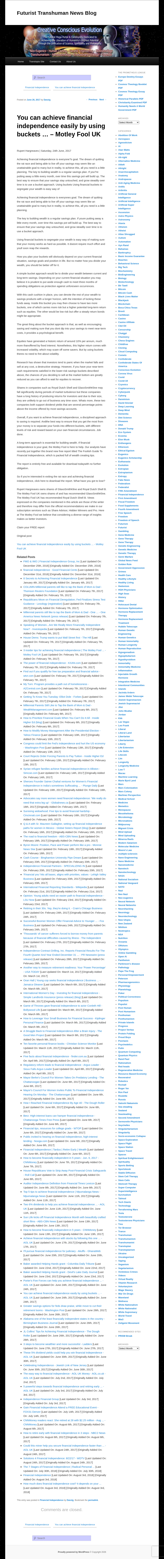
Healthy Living (126, 582)
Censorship (124, 329)
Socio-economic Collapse (132, 1136)
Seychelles (124, 1125)
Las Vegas (123, 722)
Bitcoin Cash (125, 293)
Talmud (122, 1198)
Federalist (123, 487)
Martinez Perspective (129, 795)
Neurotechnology (127, 916)
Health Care (124, 575)
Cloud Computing (127, 351)
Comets (122, 355)
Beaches (122, 260)
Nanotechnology (127, 872)
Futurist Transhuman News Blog (56, 13)
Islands (122, 689)
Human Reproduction (129, 648)
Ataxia (121, 223)
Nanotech (123, 868)
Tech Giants (124, 1202)
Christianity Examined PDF (132, 102)
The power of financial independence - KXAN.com (52, 662)
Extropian (123, 469)
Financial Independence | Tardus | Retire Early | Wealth (55, 1149)
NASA (121, 876)
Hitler (121, 601)
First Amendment (127, 498)
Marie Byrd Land (127, 780)
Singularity (124, 1132)
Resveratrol (124, 1077)
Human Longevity (127, 645)
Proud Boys (124, 1037)
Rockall (122, 1084)
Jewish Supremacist (129, 703)
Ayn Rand (123, 245)
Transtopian (124, 1246)
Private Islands (126, 1022)
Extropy (122, 476)
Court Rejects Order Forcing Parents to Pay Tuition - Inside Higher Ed (63, 756)
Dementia (123, 414)
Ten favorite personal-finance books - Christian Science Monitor (59, 1043)
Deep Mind (124, 410)
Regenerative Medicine (130, 1070)
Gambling (123, 531)
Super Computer (127, 1187)
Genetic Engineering (129, 546)
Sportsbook (124, 1169)
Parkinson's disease (129, 964)
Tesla (121, 1213)
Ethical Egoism (126, 450)
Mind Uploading (126, 835)
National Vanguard (128, 883)
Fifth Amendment (127, 491)
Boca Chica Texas (127, 307)
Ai (119, 146)
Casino (122, 318)
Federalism (124, 483)
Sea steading (125, 1107)
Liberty (122, 744)
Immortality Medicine (129, 667)
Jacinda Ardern (126, 692)
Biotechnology (126, 282)
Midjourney (124, 824)
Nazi (120, 890)
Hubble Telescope (127, 626)
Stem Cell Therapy (128, 1176)
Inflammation (125, 670)
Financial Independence (37, 1475)
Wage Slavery (125, 1290)
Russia (122, 1099)
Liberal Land (125, 733)
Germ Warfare (125, 557)
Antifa (121, 186)
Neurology (123, 912)
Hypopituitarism (126, 656)
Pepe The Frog (126, 971)
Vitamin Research (127, 1282)
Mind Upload (125, 832)
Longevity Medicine (128, 765)
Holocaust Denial (127, 604)
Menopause (124, 810)
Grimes (122, 571)
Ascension (124, 212)
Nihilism (122, 927)
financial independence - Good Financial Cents (50, 569)
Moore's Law (125, 850)
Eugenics (123, 454)
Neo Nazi (123, 894)
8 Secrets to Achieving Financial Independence (50, 578)
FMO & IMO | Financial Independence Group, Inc (51, 561)
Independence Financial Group (41, 1399)
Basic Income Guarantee (131, 256)
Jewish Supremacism (129, 700)
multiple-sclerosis (128, 853)
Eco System (124, 432)
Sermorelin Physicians (130, 1121)
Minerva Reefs (126, 839)
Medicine (123, 802)
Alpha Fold (124, 153)
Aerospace (124, 139)
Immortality (124, 663)
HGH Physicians (127, 590)
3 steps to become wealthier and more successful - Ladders (57, 1344)
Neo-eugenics (125, 898)
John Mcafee (125, 711)
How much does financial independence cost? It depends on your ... (62, 1483)
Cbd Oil (122, 326)
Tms (120, 1224)
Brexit (121, 311)
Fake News (124, 480)
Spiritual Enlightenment (131, 1158)
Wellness (123, 1301)
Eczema (122, 436)
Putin (121, 1048)
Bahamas (123, 249)
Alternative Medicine (129, 161)
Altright (122, 168)
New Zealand (125, 923)
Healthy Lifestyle (127, 579)
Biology (122, 278)
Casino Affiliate (126, 322)
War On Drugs (125, 1293)
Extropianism (125, 472)
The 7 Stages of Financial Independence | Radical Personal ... (59, 1466)
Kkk (120, 718)
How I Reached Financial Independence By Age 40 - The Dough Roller (64, 1102)
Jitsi (120, 707)
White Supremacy (127, 1312)
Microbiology (125, 817)
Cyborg (122, 395)
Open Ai (122, 956)
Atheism (122, 227)
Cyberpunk (124, 392)
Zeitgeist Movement (128, 1323)
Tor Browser (124, 1227)
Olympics (123, 949)
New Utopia (124, 920)
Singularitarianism (128, 1129)
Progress (123, 1026)
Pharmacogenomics (129, 982)
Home (21, 61)
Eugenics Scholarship (130, 458)
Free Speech (125, 513)
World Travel (125, 1315)
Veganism (123, 1264)
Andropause (124, 179)
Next (103, 99)
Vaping (122, 1260)
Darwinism (124, 399)
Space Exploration (128, 1139)
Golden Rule (125, 564)
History (122, 597)
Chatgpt (122, 333)
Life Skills (123, 751)
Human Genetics (127, 637)
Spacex (122, 1154)
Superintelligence (127, 1191)
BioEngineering (126, 274)
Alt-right (122, 157)
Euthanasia (124, 461)
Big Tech (123, 267)
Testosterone (125, 1217)
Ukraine (122, 1253)
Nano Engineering (128, 857)
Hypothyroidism (126, 659)
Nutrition (123, 938)
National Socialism (128, 879)
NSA (120, 934)
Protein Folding (126, 1033)
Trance (122, 1231)
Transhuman (125, 1235)
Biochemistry (125, 271)
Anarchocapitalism (128, 172)
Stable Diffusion (126, 1172)
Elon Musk (124, 439)
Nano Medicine (126, 861)
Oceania (122, 941)
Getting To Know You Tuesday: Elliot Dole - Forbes (52, 696)
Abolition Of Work (127, 135)
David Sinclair (125, 403)
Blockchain (124, 304)
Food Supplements (128, 505)
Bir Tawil (122, 285)
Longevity (123, 762)
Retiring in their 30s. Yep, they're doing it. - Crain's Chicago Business (62, 908)
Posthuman (124, 1015)
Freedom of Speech (128, 520)
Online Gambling (127, 953)
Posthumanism (126, 1019)
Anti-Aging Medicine (129, 183)
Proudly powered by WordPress (73, 1552)
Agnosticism (125, 142)
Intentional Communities (131, 685)
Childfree (123, 344)
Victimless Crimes (128, 1272)
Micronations (125, 821)
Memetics (123, 806)
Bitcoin (122, 289)
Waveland (123, 1297)
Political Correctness (129, 996)
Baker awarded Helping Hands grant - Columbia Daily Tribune (58, 1263)
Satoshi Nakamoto (128, 1103)
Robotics (123, 1081)
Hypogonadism (126, 652)
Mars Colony (125, 791)
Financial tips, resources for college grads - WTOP (52, 1128)
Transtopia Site (36, 61)
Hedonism (123, 586)
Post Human (124, 1008)
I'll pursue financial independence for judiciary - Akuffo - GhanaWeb (62, 1251)
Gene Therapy (125, 538)
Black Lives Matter (128, 296)
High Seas (123, 593)
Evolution (123, 465)
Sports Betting (126, 1165)
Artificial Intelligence (129, 201)
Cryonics (123, 384)
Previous (91, 99)
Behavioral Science (128, 263)
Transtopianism (126, 1250)
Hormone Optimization (130, 608)
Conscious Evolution (129, 370)
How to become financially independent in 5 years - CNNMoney (59, 1229)
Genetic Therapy (127, 553)
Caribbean (123, 315)
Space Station (125, 1147)
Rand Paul (123, 1059)
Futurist (122, 527)
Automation (124, 241)
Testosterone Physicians (131, 1220)
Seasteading (125, 1114)
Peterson (123, 978)
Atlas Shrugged (126, 234)
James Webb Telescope (130, 696)
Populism (123, 1000)
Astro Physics (125, 216)
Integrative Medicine (129, 681)
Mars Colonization (128, 788)
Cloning (122, 348)
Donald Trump (125, 428)
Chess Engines (126, 340)
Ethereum (123, 447)
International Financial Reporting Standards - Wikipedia (55, 887)
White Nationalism (128, 1305)
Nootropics (124, 931)
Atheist (122, 230)
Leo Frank (123, 725)
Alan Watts (124, 150)
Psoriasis (123, 1041)
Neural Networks (127, 905)
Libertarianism (126, 740)
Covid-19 (123, 381)
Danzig (70, 1500)
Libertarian (124, 736)
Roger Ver (123, 1088)
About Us (71, 61)
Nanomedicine (126, 865)
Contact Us (55, 61)
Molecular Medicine (128, 846)
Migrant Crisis (125, 828)
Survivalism (124, 1195)
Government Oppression (131, 568)
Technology (124, 1205)
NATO (121, 887)
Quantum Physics (127, 1055)
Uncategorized (126, 1257)
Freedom (123, 516)
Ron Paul (123, 1092)
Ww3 (120, 1319)
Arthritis (122, 190)
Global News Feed (128, 560)
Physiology (124, 986)
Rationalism (124, 1063)
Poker (121, 993)
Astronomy (124, 219)
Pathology (123, 967)
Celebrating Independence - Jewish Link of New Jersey (55, 1365)
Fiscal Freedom (126, 502)
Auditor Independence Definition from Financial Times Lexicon (59, 1183)
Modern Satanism (127, 843)
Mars (120, 784)
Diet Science (125, 417)
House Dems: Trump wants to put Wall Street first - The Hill (57, 637)
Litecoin (122, 755)
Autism (122, 238)
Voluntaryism (125, 1286)
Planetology (124, 989)
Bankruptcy (124, 252)
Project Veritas (126, 1029)
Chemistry (123, 337)
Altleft (121, 164)
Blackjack (123, 300)
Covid (121, 377)
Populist (122, 1004)
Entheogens (124, 443)
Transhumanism (127, 1239)
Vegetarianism (126, 1268)
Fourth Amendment (128, 509)
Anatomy (123, 175)
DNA (120, 425)
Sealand (122, 1110)
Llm (120, 758)
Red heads (124, 1066)
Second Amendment (129, 1117)
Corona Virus (125, 373)
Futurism (123, 524)
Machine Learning (128, 777)
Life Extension (126, 747)
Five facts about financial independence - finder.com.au (55, 1056)
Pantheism (124, 960)
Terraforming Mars (128, 1209)
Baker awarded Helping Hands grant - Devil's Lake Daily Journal (60, 1272)
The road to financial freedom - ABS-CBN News (50, 836)
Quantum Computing (129, 1051)
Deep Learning (126, 406)
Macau (121, 773)
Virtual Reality (125, 1279)
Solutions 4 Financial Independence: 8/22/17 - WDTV (54, 1458)
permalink (93, 1500)
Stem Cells (124, 1180)
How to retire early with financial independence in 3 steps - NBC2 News (64, 1432)
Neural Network (126, 901)
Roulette (122, 1096)
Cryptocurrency (126, 388)
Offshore (123, 945)
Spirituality (124, 1162)
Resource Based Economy (132, 1074)
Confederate (124, 359)
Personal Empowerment (131, 975)
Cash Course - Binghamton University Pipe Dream (52, 857)
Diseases (123, 421)
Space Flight (125, 1143)
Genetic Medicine (127, 549)
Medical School (126, 799)
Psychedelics (125, 1044)
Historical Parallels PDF (131, 99)
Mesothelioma (125, 813)
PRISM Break (125, 1336)
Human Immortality (128, 641)
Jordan (122, 714)
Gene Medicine (126, 535)
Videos (122, 1275)
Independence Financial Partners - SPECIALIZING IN (54, 865)
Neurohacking (125, 908)
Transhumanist (126, 1242)
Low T (121, 769)
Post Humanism (126, 1011)
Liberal (122, 729)
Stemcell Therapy (127, 1184)
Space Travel (125, 1151)
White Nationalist (127, 1308)
